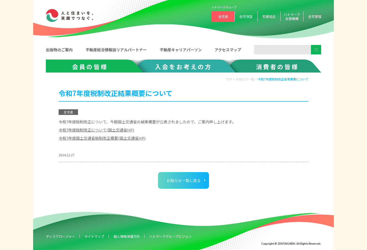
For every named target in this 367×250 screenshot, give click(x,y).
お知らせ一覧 (245, 79)
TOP (229, 79)
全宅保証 (246, 16)
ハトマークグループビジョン (170, 236)
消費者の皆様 (277, 66)
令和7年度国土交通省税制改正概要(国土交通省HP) (102, 138)
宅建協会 (269, 16)
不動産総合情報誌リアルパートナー (116, 49)
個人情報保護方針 (126, 236)
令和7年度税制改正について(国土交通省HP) (96, 130)
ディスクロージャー (60, 236)
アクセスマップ (228, 49)
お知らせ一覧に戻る (183, 180)
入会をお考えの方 (183, 66)
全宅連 (223, 16)
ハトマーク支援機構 (292, 16)
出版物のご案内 (59, 49)
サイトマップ (94, 236)
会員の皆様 (90, 66)
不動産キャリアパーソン (181, 49)
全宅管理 (314, 16)
